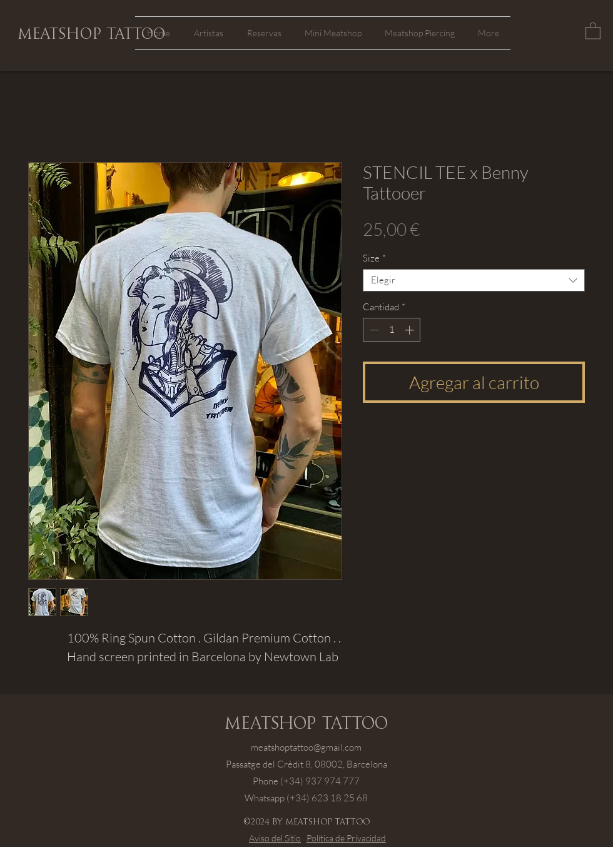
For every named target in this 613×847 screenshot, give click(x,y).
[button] (592, 30)
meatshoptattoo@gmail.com (306, 747)
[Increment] (410, 330)
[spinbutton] (392, 330)
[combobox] (474, 280)
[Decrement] (373, 330)
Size (374, 258)
